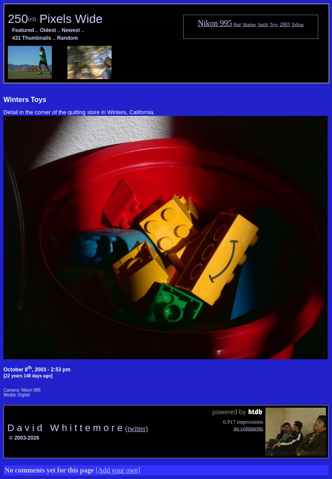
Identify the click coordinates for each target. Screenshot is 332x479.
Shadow (249, 24)
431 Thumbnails (31, 38)
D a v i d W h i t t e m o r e (66, 427)
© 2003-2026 (24, 438)
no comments (248, 428)
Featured (23, 30)
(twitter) (136, 428)
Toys (274, 24)
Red (237, 24)
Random (67, 38)
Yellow (297, 24)
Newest (71, 30)
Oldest (48, 30)
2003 (285, 24)
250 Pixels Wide (55, 19)
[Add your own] (118, 470)
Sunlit (263, 24)
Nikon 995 (215, 23)
